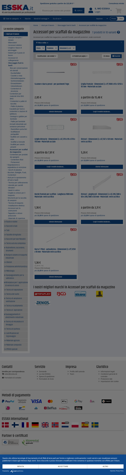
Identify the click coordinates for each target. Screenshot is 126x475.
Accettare (63, 466)
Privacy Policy (120, 471)
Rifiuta (20, 466)
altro (105, 466)
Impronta (112, 471)
